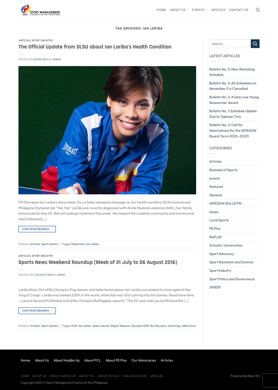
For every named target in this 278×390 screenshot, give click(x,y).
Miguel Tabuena (120, 325)
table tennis (189, 325)
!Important (78, 244)
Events (199, 10)
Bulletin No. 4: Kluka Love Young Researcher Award (234, 100)
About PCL (92, 360)
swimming (174, 325)
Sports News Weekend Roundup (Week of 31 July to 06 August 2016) (97, 262)
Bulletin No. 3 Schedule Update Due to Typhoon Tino (233, 114)
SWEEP (215, 287)
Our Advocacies (143, 360)
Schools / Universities (225, 245)
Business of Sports (223, 170)
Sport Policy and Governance (232, 279)
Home (161, 10)
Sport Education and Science (231, 262)
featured (216, 186)
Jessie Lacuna (100, 325)
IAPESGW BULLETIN (225, 203)
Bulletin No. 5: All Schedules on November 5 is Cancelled (232, 86)
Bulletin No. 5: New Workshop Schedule (232, 72)
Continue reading (37, 229)
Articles (218, 10)
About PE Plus (116, 360)
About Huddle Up (66, 360)
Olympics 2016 (140, 325)
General (215, 195)
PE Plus (214, 228)
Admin (57, 59)
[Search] (258, 9)
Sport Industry (42, 40)
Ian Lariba (92, 244)
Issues (213, 212)
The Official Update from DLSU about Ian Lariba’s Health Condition (95, 46)
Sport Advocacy (221, 254)
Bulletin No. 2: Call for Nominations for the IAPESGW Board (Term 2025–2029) (232, 130)
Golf (74, 325)
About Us (179, 10)
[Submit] (255, 43)
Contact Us (238, 10)
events (214, 178)
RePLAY (215, 237)
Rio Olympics (158, 325)
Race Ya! (254, 376)
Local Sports (219, 220)
